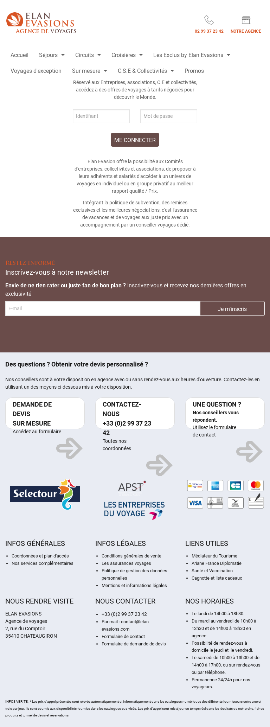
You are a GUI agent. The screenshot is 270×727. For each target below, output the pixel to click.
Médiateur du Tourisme (214, 556)
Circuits (84, 55)
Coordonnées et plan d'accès (40, 556)
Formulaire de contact (123, 636)
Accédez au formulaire (37, 431)
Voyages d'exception (36, 71)
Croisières (123, 55)
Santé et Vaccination (212, 570)
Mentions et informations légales (134, 585)
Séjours (48, 55)
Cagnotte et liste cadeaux (217, 578)
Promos (194, 71)
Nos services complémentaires (42, 563)
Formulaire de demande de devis (134, 643)
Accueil (19, 55)
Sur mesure (86, 71)
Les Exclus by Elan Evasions (188, 55)
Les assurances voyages (126, 563)
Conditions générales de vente (131, 556)
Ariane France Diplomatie (217, 563)
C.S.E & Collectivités (142, 71)
